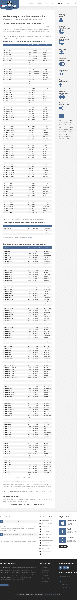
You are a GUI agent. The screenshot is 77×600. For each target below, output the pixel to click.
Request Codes (45, 575)
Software (31, 3)
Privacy (46, 594)
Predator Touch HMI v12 (47, 545)
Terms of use (51, 594)
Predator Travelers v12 (46, 551)
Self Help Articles (8, 499)
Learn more (33, 215)
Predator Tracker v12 (46, 548)
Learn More (63, 546)
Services (47, 3)
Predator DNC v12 (45, 526)
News (53, 3)
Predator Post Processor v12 (47, 540)
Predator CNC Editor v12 (47, 523)
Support (60, 3)
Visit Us (43, 583)
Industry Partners (45, 570)
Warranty (44, 586)
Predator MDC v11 (45, 531)
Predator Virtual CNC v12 (47, 553)
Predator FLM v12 (45, 528)
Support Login (45, 581)
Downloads (44, 567)
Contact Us (68, 3)
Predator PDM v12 (45, 537)
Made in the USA (45, 572)
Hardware (39, 3)
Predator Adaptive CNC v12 (47, 520)
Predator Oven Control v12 (47, 534)
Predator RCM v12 (45, 542)
